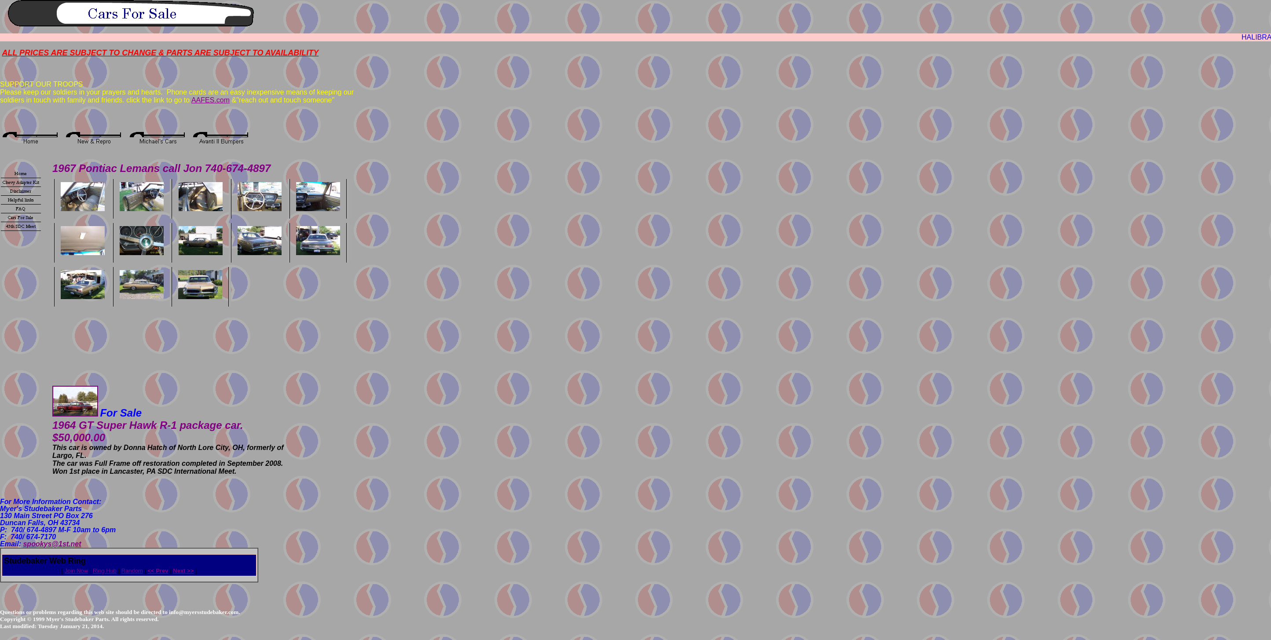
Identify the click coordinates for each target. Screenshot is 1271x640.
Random (132, 570)
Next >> (183, 570)
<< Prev (157, 570)
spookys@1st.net (52, 544)
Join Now (76, 570)
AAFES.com (210, 100)
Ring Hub (105, 570)
